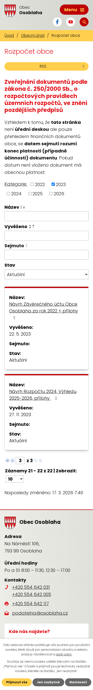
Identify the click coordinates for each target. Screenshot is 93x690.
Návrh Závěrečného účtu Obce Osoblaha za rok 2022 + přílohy (43, 310)
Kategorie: (15, 184)
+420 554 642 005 (31, 594)
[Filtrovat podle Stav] (46, 275)
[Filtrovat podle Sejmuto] (46, 255)
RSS (63, 66)
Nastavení (78, 682)
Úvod (9, 35)
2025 (37, 194)
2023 (61, 184)
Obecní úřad (32, 35)
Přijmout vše (16, 682)
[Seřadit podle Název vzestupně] (24, 206)
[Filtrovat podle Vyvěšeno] (46, 236)
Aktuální (18, 360)
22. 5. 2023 (20, 334)
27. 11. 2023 (20, 414)
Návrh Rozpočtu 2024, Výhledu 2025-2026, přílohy (42, 394)
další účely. (64, 654)
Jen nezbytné (48, 682)
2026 (59, 194)
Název (13, 207)
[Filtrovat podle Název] (46, 216)
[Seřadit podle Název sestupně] (24, 208)
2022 (40, 184)
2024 (16, 194)
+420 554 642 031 (31, 587)
